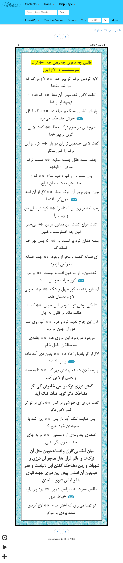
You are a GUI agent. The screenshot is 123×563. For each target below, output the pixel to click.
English (98, 30)
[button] (32, 4)
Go (105, 20)
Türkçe (107, 30)
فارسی (117, 30)
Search (63, 12)
